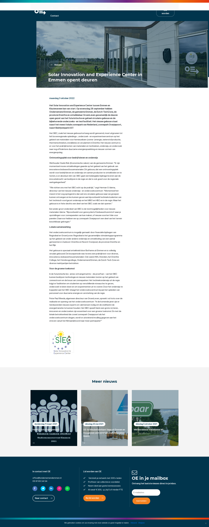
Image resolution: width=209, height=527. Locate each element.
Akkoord (133, 523)
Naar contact (43, 490)
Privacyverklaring (104, 518)
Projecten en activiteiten (95, 7)
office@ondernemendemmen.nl (47, 470)
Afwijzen (141, 523)
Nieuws (116, 7)
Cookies (125, 518)
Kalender (74, 7)
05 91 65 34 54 (40, 473)
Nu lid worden (94, 490)
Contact (151, 7)
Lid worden (167, 7)
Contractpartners (133, 7)
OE (52, 7)
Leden (62, 7)
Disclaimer (89, 518)
